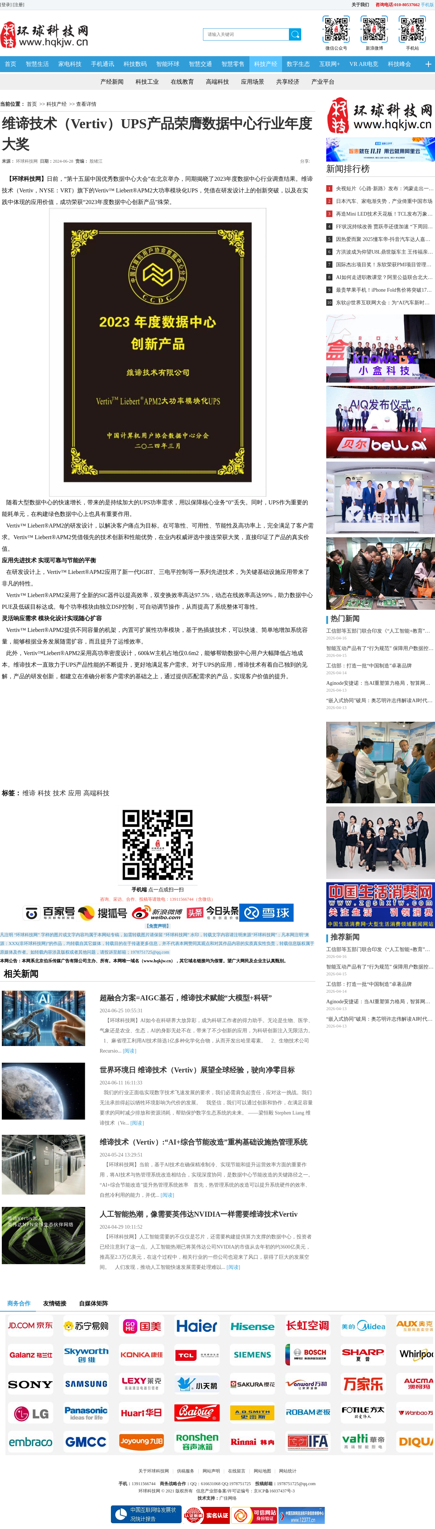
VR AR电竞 (363, 64)
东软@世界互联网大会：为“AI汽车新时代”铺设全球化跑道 (385, 302)
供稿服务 (185, 1471)
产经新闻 (112, 82)
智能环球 (167, 64)
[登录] (6, 4)
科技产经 (265, 64)
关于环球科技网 (153, 1471)
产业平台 (323, 82)
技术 (59, 793)
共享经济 (287, 82)
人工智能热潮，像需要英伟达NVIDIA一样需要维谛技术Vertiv (199, 1214)
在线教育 (182, 82)
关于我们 (360, 4)
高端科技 (217, 82)
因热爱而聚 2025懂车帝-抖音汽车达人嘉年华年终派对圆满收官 (385, 239)
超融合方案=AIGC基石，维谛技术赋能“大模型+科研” (186, 998)
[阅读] (129, 1051)
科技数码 (135, 64)
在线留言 (236, 1471)
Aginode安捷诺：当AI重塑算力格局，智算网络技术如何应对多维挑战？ (380, 683)
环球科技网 (27, 161)
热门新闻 (343, 618)
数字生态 (298, 64)
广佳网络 (228, 1498)
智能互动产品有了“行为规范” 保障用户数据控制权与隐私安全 (380, 648)
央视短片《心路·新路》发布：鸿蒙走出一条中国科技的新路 (385, 188)
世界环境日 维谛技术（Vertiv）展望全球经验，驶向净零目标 (197, 1070)
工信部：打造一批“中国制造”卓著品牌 (369, 665)
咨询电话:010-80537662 (398, 4)
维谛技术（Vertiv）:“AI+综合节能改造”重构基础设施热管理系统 (203, 1142)
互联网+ (329, 64)
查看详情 (86, 104)
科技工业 (147, 82)
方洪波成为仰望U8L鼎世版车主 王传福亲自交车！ (385, 252)
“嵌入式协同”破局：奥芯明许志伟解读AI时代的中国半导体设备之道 (380, 700)
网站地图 (262, 1471)
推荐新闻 (343, 937)
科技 (44, 793)
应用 (74, 793)
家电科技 (70, 64)
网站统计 (288, 1471)
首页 (10, 64)
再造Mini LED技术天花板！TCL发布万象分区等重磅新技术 (385, 214)
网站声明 (211, 1471)
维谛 (29, 793)
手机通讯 (102, 64)
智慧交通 (200, 64)
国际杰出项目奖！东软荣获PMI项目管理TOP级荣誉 (385, 264)
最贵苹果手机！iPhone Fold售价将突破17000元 (385, 290)
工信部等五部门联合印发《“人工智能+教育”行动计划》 (380, 631)
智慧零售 (233, 64)
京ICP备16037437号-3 (274, 1490)
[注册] (19, 4)
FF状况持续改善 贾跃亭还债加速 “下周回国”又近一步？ (385, 226)
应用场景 (252, 82)
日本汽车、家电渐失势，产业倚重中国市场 (384, 201)
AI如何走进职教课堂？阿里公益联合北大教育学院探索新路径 (385, 277)
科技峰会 (399, 64)
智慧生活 (37, 64)
